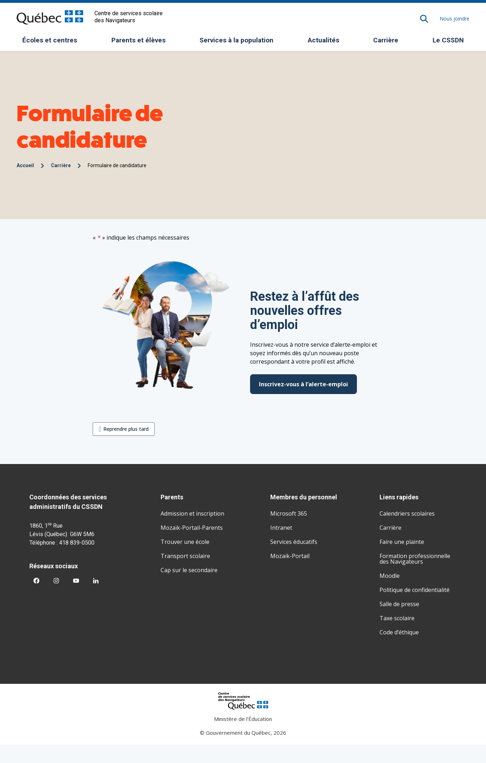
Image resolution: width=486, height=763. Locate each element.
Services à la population (239, 42)
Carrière (385, 40)
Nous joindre (454, 18)
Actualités (323, 40)
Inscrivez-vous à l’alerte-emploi (303, 384)
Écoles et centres (52, 42)
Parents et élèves (141, 42)
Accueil (25, 165)
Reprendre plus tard (126, 428)
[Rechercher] (424, 19)
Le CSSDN (450, 42)
